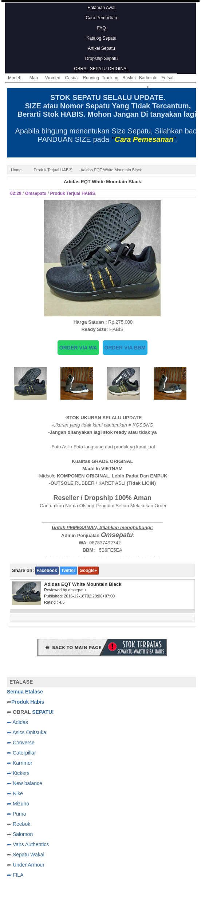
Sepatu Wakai (28, 854)
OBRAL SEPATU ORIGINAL (101, 68)
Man (33, 77)
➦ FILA (15, 875)
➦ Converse (21, 742)
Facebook (47, 570)
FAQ (101, 28)
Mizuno (21, 804)
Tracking (110, 77)
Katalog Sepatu (101, 38)
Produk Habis (27, 702)
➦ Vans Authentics (28, 844)
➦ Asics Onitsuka (26, 732)
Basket (129, 77)
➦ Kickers (18, 773)
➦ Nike (15, 793)
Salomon (23, 834)
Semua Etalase (25, 692)
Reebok (21, 824)
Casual (72, 77)
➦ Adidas (17, 722)
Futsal (167, 77)
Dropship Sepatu (101, 58)
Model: (14, 77)
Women (52, 77)
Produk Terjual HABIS (53, 170)
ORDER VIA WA (78, 348)
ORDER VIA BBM (125, 348)
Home (16, 170)
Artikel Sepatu (101, 48)
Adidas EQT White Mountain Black (102, 181)
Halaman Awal (101, 7)
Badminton (148, 79)
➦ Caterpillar (21, 753)
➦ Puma (16, 814)
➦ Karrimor (19, 763)
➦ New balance (24, 783)
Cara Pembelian (101, 17)
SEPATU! (43, 712)
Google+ (88, 570)
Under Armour (28, 865)
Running (91, 77)
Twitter (68, 570)
